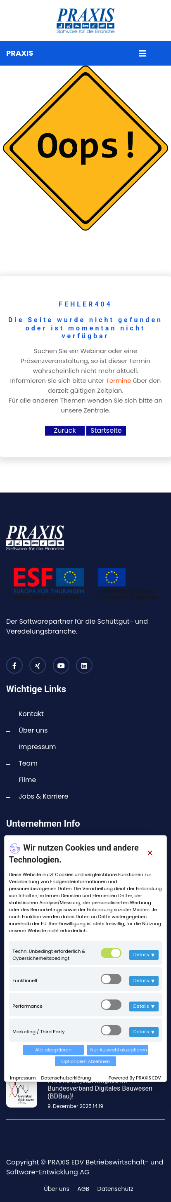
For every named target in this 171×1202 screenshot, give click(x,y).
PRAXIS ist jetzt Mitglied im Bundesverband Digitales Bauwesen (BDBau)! (100, 1088)
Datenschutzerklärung (66, 1078)
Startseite (106, 430)
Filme (27, 780)
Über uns (33, 730)
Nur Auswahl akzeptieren (118, 1049)
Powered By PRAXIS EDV (135, 1078)
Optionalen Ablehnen (85, 1061)
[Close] (149, 853)
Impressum (23, 1078)
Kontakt (31, 714)
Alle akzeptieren (53, 1049)
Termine (118, 380)
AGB (83, 1189)
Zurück (65, 430)
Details (143, 954)
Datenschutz (115, 1189)
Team (28, 763)
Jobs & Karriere (43, 796)
